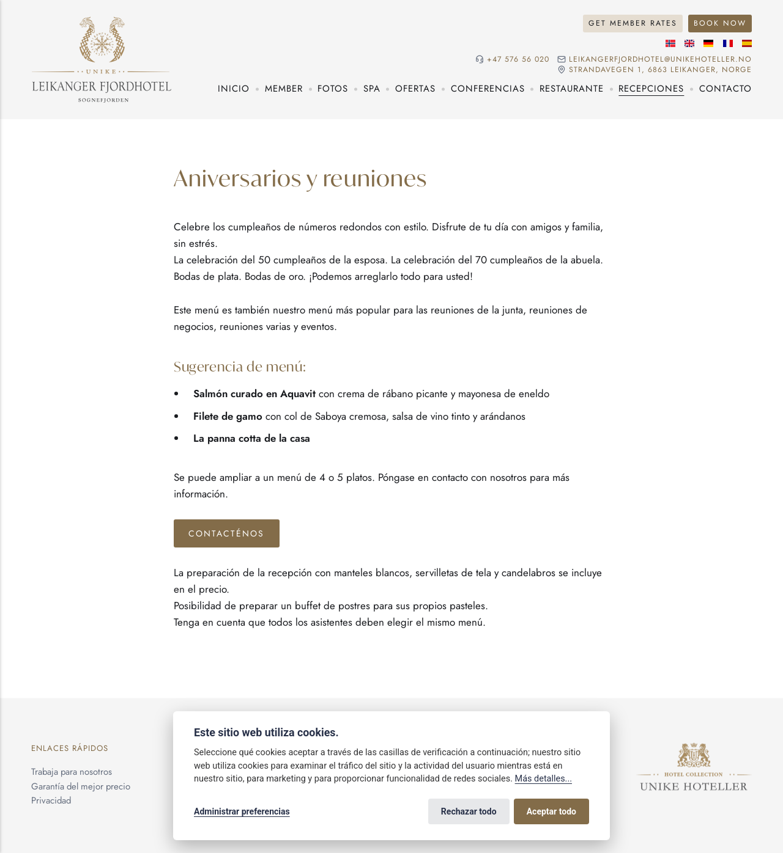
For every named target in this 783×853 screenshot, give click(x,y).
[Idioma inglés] (689, 43)
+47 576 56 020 (518, 59)
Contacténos (226, 533)
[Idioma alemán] (708, 43)
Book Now (720, 23)
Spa (371, 88)
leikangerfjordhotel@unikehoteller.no (660, 59)
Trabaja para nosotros (71, 771)
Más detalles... (543, 779)
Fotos (332, 88)
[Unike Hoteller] (694, 749)
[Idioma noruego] (670, 43)
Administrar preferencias (242, 811)
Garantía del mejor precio (80, 786)
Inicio (234, 88)
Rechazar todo (469, 811)
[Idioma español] (747, 43)
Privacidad (51, 800)
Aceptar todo (551, 811)
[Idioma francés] (728, 43)
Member (284, 88)
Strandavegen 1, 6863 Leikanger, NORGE (660, 70)
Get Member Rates (632, 23)
